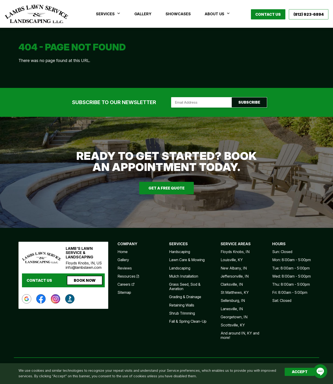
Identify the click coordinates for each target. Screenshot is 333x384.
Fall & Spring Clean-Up (188, 321)
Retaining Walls (181, 305)
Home (122, 251)
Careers (126, 284)
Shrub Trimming (182, 313)
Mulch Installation (183, 276)
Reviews (124, 268)
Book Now (85, 280)
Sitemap (124, 292)
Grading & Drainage (185, 296)
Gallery (123, 259)
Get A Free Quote (166, 188)
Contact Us (268, 14)
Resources (128, 276)
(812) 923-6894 (308, 14)
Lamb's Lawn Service (36, 14)
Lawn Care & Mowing (187, 259)
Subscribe (219, 102)
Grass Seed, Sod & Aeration (184, 286)
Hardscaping (179, 251)
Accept (300, 371)
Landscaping (179, 268)
